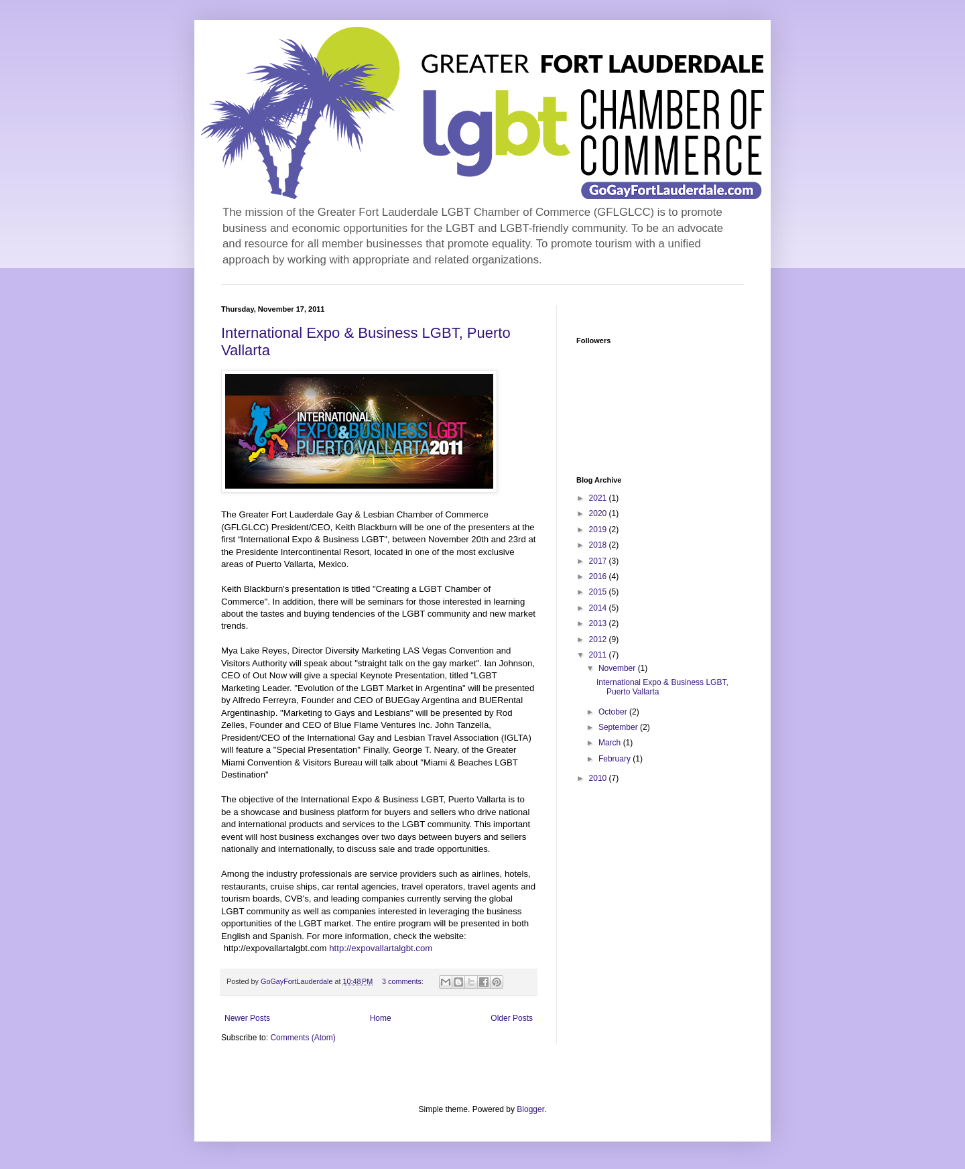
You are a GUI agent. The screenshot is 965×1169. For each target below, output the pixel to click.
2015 (599, 592)
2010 (599, 778)
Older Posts (512, 1018)
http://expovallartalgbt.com (380, 948)
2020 (599, 513)
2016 (599, 576)
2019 (599, 529)
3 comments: (404, 981)
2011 (599, 655)
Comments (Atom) (302, 1037)
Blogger (530, 1109)
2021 (599, 498)
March (610, 742)
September (619, 727)
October (613, 712)
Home (380, 1018)
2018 (599, 545)
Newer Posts (247, 1018)
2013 (599, 623)
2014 (599, 608)
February (615, 758)
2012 (599, 639)
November (618, 668)
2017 (599, 561)
